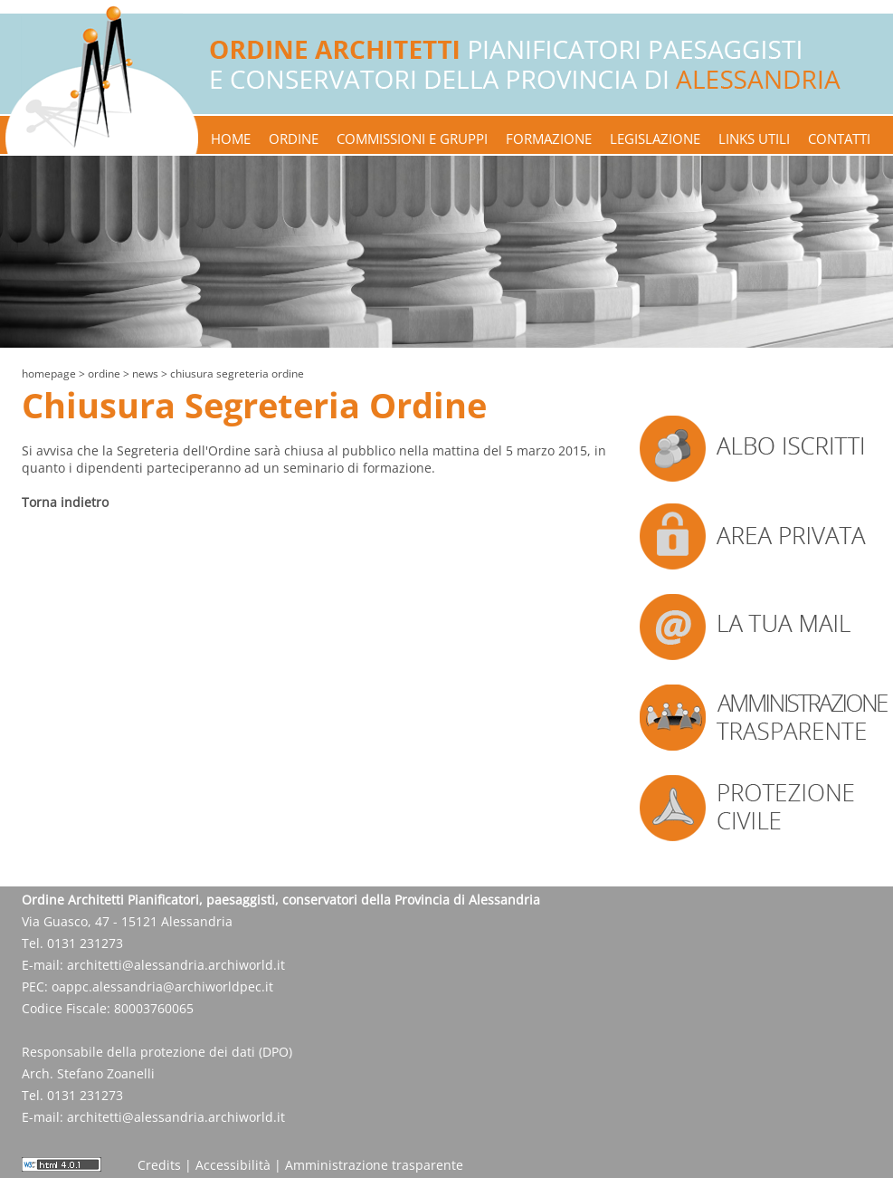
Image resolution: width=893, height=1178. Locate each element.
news (145, 373)
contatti (839, 138)
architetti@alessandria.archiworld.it (176, 964)
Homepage (49, 373)
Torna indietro (65, 502)
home (231, 138)
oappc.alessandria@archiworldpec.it (162, 986)
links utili (754, 138)
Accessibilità (233, 1164)
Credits (159, 1164)
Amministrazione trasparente (374, 1164)
